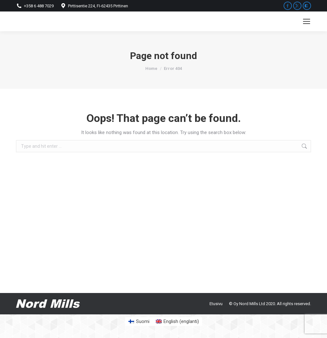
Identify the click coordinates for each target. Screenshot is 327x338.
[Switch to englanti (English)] (177, 321)
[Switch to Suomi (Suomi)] (139, 321)
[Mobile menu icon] (306, 21)
